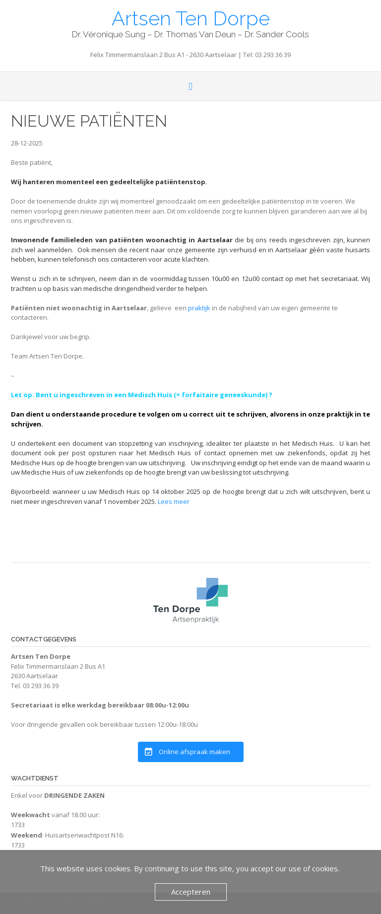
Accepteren (190, 892)
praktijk (198, 307)
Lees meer (174, 501)
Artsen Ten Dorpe (191, 17)
